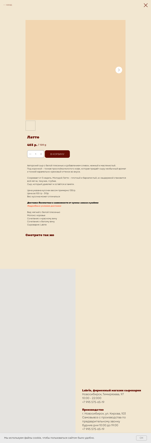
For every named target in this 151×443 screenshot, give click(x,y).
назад (9, 4)
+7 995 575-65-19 (93, 402)
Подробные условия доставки (44, 205)
